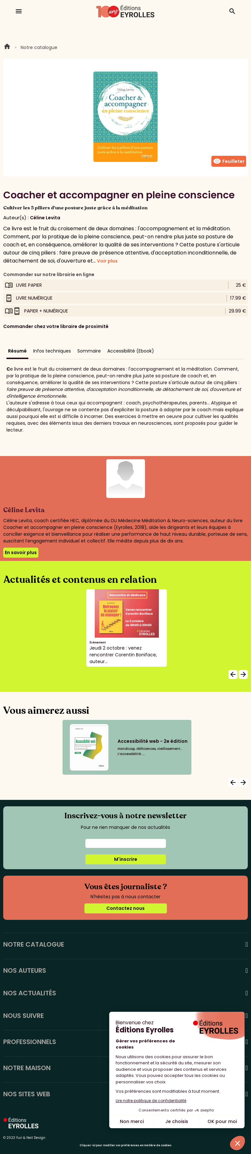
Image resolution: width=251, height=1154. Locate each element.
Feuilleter (229, 161)
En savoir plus (21, 552)
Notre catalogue (39, 47)
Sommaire (89, 351)
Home (7, 47)
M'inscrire (125, 859)
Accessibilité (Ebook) (130, 351)
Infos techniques (52, 351)
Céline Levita (45, 217)
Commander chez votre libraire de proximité (56, 326)
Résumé (17, 351)
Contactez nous (125, 908)
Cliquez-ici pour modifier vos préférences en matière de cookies (125, 1145)
